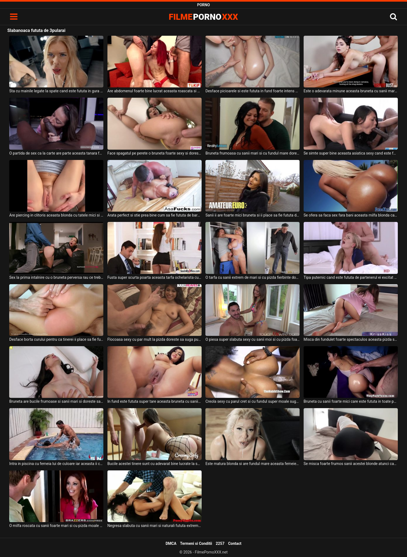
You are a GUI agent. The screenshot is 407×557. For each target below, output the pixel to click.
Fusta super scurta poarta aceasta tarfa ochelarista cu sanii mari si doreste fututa (154, 277)
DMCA (171, 543)
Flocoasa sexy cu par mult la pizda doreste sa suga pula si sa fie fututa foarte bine (154, 339)
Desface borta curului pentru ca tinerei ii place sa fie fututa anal (56, 339)
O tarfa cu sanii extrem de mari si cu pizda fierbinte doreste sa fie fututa (252, 277)
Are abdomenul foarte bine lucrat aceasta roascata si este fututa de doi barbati (154, 91)
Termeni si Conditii (196, 543)
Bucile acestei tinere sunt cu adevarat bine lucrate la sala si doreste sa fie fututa (154, 463)
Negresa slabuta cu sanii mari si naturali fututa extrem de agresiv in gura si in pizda (154, 525)
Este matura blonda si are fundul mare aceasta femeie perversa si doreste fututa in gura (252, 463)
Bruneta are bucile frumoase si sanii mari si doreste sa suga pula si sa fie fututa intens (56, 401)
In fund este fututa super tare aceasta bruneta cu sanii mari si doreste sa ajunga (154, 401)
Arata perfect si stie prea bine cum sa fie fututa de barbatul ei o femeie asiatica (154, 215)
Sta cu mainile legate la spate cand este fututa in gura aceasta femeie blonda (56, 91)
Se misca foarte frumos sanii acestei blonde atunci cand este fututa (351, 463)
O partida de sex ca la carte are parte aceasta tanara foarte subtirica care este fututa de (56, 153)
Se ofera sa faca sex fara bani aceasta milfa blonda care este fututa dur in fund (351, 215)
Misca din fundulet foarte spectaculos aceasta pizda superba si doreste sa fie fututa (351, 339)
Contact (234, 543)
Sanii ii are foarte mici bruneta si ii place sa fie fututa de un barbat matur (252, 215)
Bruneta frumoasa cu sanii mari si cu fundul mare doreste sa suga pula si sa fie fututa (252, 153)
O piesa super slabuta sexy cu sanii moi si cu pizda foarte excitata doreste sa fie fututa (252, 339)
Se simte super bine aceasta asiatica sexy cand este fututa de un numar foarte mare (351, 153)
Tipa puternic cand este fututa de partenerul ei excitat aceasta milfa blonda (351, 277)
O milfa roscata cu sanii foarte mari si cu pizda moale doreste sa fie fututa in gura (56, 525)
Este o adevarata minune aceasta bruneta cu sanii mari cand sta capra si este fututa (351, 91)
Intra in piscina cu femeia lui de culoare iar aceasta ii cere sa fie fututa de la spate (56, 463)
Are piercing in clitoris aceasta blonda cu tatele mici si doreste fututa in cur (56, 215)
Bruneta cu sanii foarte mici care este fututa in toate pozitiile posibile (351, 401)
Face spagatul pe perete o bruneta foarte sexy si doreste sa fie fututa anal (154, 153)
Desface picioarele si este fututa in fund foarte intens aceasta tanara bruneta (252, 91)
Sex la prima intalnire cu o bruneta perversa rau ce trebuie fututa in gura (56, 277)
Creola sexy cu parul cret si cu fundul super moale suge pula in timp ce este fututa (252, 401)
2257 (220, 543)
